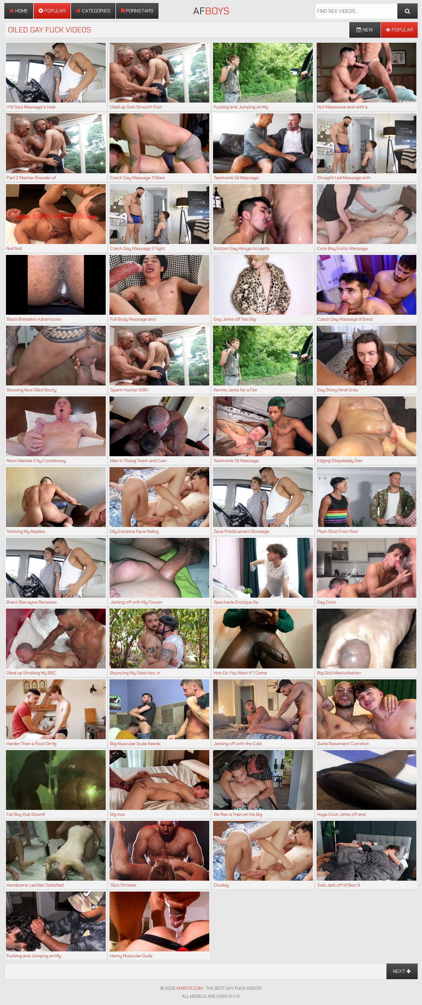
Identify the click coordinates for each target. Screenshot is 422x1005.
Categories (93, 10)
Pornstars (137, 10)
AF (211, 10)
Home (18, 10)
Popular (52, 10)
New (365, 29)
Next (402, 971)
